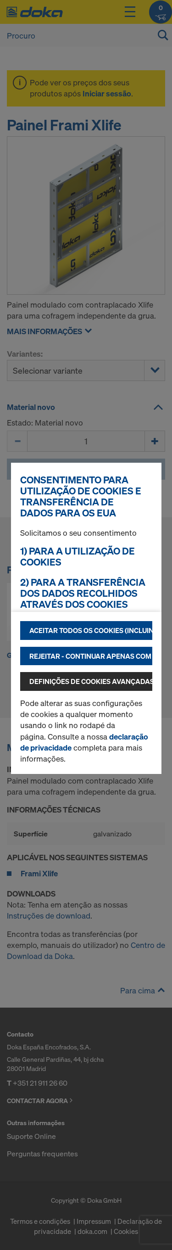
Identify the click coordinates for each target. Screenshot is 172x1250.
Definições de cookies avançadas (90, 681)
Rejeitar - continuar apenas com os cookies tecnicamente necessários (90, 656)
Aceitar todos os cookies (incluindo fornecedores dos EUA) (90, 630)
